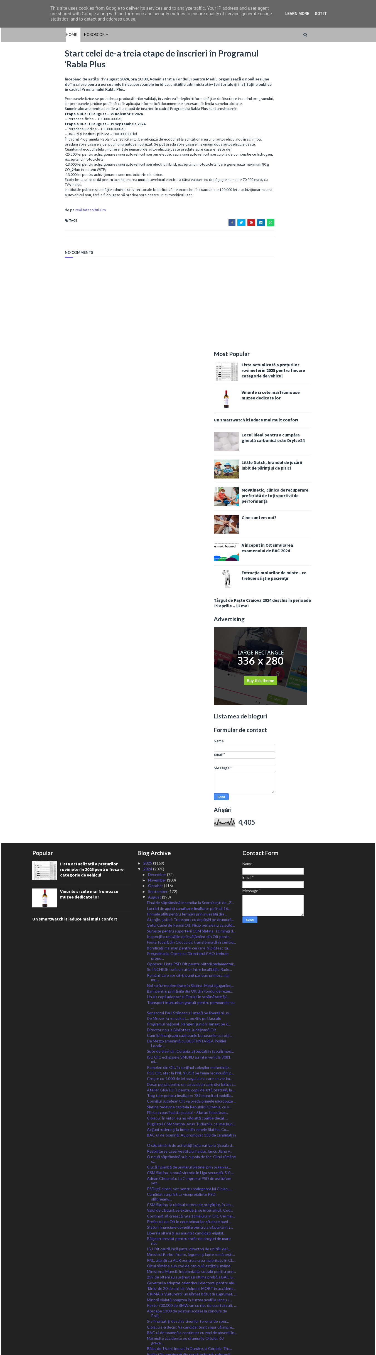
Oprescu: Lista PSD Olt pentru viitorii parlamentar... (191, 667)
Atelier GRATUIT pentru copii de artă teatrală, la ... (191, 793)
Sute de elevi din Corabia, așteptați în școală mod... (190, 755)
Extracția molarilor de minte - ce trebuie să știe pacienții (306, 279)
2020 (148, 1302)
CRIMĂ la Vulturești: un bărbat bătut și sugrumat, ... (192, 997)
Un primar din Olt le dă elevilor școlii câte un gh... (188, 1119)
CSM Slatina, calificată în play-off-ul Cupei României (191, 1158)
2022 (148, 1291)
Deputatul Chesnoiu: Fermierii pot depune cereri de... (189, 1227)
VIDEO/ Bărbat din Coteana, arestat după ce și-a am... (189, 1105)
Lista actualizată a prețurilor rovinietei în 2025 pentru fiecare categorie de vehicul (306, 74)
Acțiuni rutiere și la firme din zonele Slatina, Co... (188, 833)
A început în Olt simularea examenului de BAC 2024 (300, 251)
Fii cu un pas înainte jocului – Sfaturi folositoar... (187, 816)
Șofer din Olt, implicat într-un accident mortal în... (189, 1124)
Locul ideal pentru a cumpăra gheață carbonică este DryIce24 (305, 141)
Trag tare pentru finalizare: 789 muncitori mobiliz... (190, 799)
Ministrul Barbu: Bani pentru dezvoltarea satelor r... (190, 1175)
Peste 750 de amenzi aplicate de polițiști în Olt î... (189, 1069)
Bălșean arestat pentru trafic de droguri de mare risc (189, 944)
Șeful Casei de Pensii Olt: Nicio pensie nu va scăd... (191, 629)
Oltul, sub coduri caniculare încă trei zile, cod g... (188, 1235)
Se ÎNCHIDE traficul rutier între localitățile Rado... (189, 673)
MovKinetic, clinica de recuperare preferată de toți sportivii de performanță (307, 199)
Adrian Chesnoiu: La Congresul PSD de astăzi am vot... (189, 884)
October (156, 589)
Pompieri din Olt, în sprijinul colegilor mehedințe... (189, 771)
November (157, 583)
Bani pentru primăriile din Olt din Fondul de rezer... (190, 695)
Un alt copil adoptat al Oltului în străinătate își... (188, 700)
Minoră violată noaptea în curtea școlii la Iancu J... (189, 1003)
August (155, 600)
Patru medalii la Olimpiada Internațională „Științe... (190, 1130)
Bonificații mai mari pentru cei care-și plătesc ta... (188, 651)
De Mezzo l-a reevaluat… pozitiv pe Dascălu (184, 722)
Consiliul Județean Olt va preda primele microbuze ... (191, 804)
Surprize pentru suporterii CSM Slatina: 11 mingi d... (191, 634)
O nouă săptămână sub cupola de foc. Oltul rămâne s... (191, 863)
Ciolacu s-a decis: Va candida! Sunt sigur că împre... (191, 1030)
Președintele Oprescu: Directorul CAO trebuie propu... (187, 659)
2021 (148, 1297)
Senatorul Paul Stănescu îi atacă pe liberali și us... (189, 716)
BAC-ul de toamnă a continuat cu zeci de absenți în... (192, 1036)
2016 (148, 1325)
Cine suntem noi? (291, 221)
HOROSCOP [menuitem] (61, 34)
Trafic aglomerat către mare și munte (179, 1147)
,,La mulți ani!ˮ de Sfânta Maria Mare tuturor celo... (189, 1164)
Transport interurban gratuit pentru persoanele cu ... (191, 708)
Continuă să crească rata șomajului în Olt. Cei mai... (191, 919)
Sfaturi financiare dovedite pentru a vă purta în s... (190, 931)
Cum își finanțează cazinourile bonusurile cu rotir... (189, 739)
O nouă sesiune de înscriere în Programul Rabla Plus (187, 1183)
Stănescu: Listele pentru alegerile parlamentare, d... (191, 1240)
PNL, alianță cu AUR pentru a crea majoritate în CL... (191, 963)
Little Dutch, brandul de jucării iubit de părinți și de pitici (304, 169)
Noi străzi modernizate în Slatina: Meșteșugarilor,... (190, 689)
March (154, 1268)
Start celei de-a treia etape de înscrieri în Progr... (188, 1086)
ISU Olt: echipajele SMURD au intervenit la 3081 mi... (188, 763)
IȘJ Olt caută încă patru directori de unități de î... (189, 952)
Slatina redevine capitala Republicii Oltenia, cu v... (189, 810)
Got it (321, 13)
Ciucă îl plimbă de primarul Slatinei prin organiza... (189, 870)
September (158, 595)
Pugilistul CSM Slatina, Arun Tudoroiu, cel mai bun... (191, 827)
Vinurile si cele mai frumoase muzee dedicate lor (303, 98)
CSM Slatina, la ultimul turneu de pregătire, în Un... (190, 908)
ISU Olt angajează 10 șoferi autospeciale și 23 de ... (191, 1136)
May (152, 1257)
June (152, 1252)
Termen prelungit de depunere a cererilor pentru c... (192, 1153)
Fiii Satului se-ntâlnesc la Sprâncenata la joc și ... (187, 1197)
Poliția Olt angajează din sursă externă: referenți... (190, 1057)
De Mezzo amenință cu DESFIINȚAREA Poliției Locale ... (186, 747)
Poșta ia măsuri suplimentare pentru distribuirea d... (191, 1170)
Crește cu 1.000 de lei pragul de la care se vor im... (189, 782)
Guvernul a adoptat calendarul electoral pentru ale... (192, 986)
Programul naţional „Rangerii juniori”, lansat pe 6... (189, 727)
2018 (148, 1314)
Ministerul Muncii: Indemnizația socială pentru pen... (191, 975)
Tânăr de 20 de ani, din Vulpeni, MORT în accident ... (191, 992)
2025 (148, 566)
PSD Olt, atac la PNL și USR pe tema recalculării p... (190, 776)
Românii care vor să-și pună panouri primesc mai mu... (188, 681)
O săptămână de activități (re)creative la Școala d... (190, 849)
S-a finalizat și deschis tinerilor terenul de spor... (188, 1025)
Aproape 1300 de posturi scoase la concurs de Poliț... (187, 1017)
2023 (148, 1285)
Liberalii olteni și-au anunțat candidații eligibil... (186, 936)
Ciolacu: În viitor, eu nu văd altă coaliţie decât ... (187, 821)
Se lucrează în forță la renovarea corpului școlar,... (188, 1074)
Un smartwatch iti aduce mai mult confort (289, 123)
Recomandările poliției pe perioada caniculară (185, 1141)
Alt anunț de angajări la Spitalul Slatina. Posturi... (188, 1191)
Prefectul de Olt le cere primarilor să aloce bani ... (189, 925)
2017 (148, 1319)
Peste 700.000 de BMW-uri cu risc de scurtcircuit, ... (192, 1009)
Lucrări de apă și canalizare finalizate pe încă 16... (188, 612)
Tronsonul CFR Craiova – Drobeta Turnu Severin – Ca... (190, 1211)
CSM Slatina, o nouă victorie (171, 1091)
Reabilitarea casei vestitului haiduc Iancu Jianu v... (189, 854)
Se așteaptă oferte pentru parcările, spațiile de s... (190, 1219)
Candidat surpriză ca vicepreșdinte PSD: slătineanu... (182, 900)
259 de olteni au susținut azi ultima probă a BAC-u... (191, 980)
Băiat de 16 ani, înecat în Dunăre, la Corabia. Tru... (189, 1052)
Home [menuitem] (37, 34)
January (155, 1280)
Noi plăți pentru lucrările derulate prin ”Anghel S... (189, 1063)
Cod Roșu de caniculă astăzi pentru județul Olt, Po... (191, 1097)
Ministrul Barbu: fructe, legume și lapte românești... (191, 958)
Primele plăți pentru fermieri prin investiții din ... (187, 617)
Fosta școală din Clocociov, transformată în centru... (191, 646)
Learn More (297, 13)
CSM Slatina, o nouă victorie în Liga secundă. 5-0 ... (190, 876)
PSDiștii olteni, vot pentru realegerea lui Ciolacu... (189, 892)
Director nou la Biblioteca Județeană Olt (181, 733)
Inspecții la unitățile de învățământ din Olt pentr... (189, 640)
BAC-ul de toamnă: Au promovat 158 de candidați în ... (191, 841)
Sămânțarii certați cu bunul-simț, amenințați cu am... (190, 1113)
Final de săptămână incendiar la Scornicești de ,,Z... (190, 606)
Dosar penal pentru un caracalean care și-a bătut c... (191, 787)
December (157, 578)
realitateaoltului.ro (58, 223)
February (156, 1274)
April (152, 1263)
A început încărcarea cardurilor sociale (180, 1203)
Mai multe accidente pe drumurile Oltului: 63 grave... (185, 1044)
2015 (148, 1331)
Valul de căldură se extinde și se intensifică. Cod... (190, 914)
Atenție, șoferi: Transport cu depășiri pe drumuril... (190, 623)
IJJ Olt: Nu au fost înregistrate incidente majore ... (190, 1080)
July (152, 1246)
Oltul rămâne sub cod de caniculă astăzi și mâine (188, 969)
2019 (148, 1308)
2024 (148, 572)
